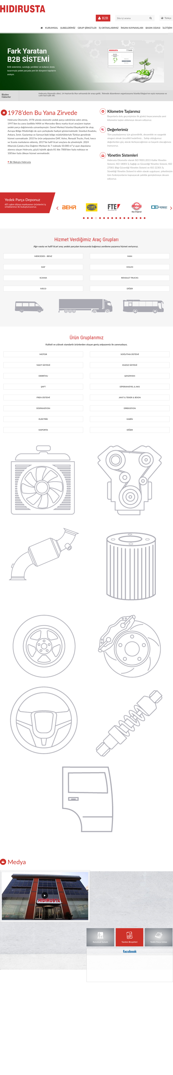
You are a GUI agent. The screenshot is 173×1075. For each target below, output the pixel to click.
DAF (43, 267)
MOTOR (43, 354)
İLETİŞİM (167, 27)
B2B (105, 18)
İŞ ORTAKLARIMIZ (109, 27)
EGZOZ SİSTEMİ (129, 365)
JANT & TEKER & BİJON (130, 397)
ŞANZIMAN (129, 376)
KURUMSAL (51, 27)
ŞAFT (43, 386)
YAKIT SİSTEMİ (43, 365)
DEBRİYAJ (43, 376)
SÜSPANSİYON (43, 408)
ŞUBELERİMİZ (67, 27)
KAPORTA (43, 430)
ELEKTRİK (43, 419)
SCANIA (43, 277)
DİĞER (130, 288)
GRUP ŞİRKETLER (87, 27)
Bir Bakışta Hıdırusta (20, 162)
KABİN (130, 419)
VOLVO (129, 267)
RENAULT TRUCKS (129, 277)
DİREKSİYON (130, 408)
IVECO (43, 288)
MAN (129, 256)
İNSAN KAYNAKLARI (132, 27)
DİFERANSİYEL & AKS (130, 386)
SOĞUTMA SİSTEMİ (130, 354)
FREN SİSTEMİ (43, 397)
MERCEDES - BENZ (43, 256)
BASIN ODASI (152, 27)
